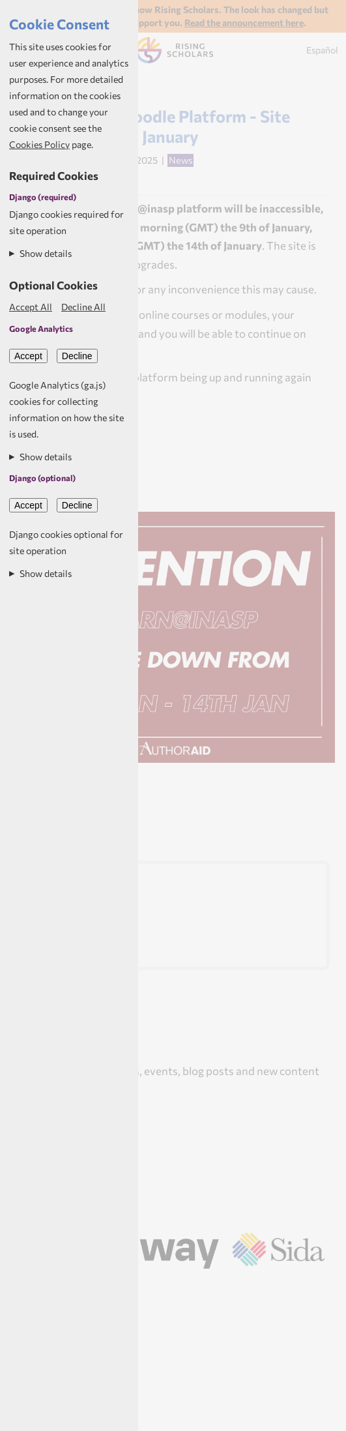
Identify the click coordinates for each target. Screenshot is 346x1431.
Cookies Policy (39, 144)
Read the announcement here (244, 22)
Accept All (30, 306)
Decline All (83, 306)
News (180, 160)
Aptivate (189, 1286)
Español (322, 49)
